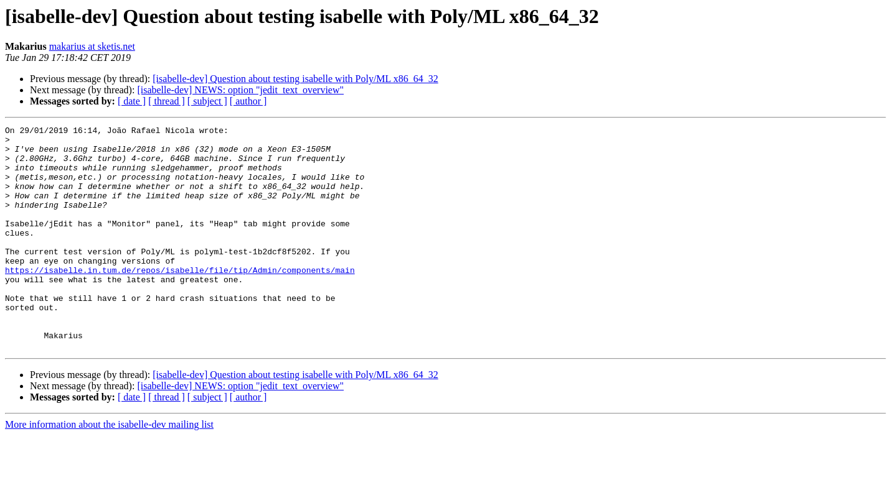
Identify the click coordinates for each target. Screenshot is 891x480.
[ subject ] (207, 101)
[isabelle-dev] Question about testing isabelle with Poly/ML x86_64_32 (295, 78)
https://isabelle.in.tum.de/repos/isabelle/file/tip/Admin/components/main (180, 299)
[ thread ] (166, 101)
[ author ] (248, 101)
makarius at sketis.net (92, 46)
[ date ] (132, 101)
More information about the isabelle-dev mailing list (109, 469)
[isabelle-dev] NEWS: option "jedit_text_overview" (240, 90)
